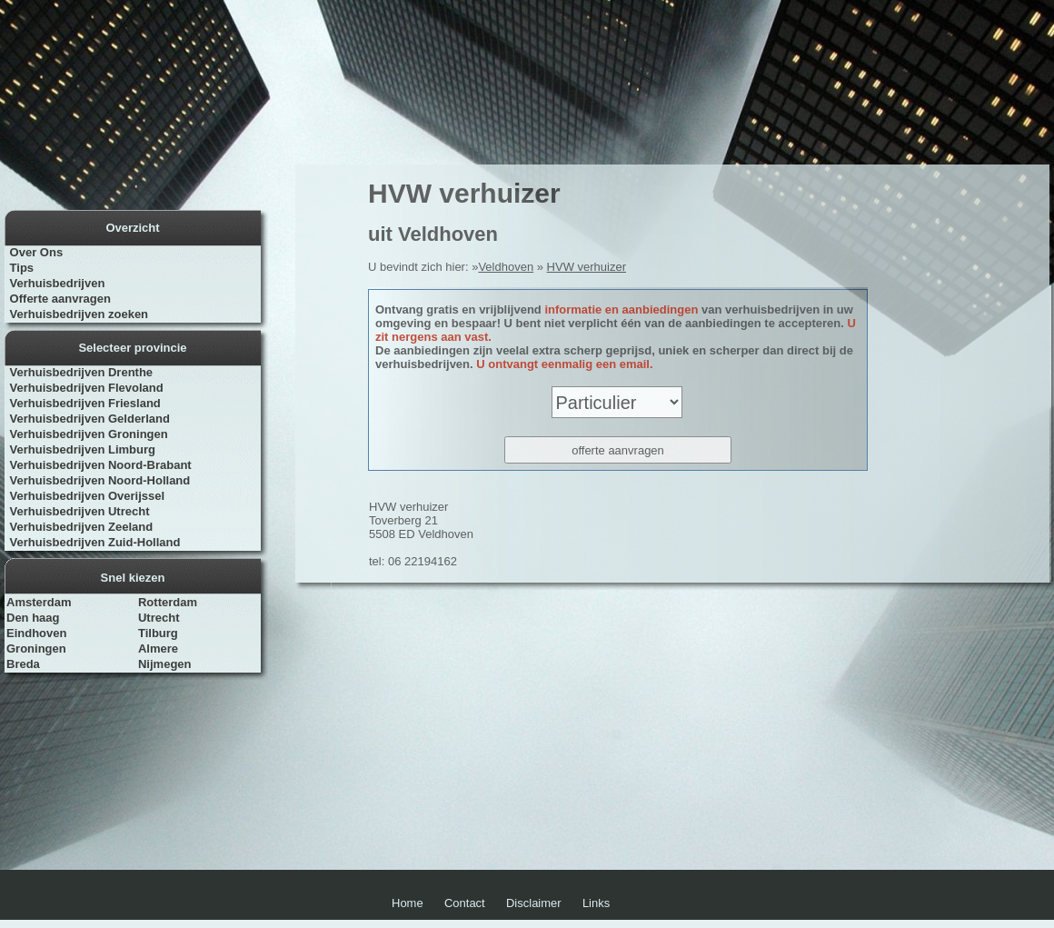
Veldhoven (505, 267)
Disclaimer (534, 903)
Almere (158, 648)
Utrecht (159, 617)
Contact (464, 903)
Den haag (33, 617)
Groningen (36, 648)
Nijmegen (165, 664)
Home (407, 903)
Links (596, 903)
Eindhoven (36, 633)
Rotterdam (167, 602)
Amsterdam (39, 602)
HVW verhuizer (586, 267)
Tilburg (158, 633)
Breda (23, 664)
